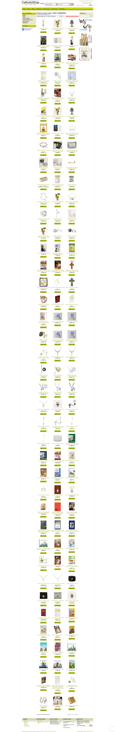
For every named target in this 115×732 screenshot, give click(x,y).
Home (24, 8)
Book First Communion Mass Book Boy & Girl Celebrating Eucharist (43, 134)
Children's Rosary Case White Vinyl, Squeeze (58, 601)
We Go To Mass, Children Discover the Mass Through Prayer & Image (43, 549)
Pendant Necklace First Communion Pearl (72, 98)
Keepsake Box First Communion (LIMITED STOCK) (43, 185)
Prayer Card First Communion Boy (43, 253)
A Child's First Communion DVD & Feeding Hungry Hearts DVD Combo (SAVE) (72, 63)
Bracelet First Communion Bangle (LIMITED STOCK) (72, 202)
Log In (92, 0)
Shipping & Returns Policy (42, 721)
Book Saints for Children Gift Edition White (57, 618)
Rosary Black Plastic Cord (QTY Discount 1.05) (72, 410)
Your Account (86, 723)
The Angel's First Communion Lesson (43, 495)
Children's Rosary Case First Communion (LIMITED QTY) (57, 151)
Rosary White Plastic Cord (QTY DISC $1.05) (43, 444)
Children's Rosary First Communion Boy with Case (43, 393)
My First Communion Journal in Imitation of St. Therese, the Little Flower (57, 531)
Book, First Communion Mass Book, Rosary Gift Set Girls (72, 340)
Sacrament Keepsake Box (58, 705)
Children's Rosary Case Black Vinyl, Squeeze (43, 601)
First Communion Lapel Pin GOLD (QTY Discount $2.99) (57, 29)
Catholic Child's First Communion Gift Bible (71, 461)
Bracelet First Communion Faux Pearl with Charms (43, 202)
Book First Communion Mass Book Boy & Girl (58, 63)
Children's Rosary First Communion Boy (43, 168)
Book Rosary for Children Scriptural (43, 653)
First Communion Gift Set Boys (58, 321)
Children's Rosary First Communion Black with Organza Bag (72, 686)
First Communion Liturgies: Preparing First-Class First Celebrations (72, 513)
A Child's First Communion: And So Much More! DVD (58, 461)
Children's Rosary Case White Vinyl (58, 444)
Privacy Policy (53, 731)
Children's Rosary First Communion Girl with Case (72, 376)
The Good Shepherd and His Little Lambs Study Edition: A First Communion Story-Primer (43, 531)
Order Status (39, 720)
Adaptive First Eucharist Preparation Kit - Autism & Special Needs (71, 566)
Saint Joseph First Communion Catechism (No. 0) (58, 478)
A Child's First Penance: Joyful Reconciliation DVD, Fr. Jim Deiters (58, 271)
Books (28, 8)
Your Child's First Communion (43, 477)
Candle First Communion (43, 28)
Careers (25, 723)
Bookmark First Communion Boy (72, 45)
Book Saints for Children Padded (72, 635)
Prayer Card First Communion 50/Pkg (58, 134)
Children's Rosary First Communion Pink (72, 219)
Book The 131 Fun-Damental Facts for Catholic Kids (57, 653)
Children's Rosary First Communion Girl (57, 81)
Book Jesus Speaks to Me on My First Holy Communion (43, 288)
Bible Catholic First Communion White (72, 305)
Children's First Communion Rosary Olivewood (43, 305)
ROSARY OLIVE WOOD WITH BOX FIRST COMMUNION (44, 513)
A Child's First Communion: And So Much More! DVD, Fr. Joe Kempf (43, 271)
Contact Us (87, 0)
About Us (25, 720)
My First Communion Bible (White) (72, 494)
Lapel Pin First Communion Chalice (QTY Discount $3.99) (43, 237)
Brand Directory (27, 726)
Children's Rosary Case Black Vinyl (72, 584)
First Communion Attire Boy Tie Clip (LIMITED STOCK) (72, 168)
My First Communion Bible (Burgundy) (58, 495)
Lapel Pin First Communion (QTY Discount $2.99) (71, 117)
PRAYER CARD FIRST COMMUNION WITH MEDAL (57, 254)
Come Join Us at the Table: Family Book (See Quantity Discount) (72, 444)
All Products (26, 725)
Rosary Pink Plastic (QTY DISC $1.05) (72, 427)
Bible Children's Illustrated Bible (72, 617)
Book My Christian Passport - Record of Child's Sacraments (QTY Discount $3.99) (58, 513)
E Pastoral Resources (28, 19)
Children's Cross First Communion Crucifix (72, 288)
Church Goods (46, 8)
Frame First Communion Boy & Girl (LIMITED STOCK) (58, 185)
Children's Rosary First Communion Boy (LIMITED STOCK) (43, 322)
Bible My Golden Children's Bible (72, 705)
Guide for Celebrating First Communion (72, 254)
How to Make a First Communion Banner (72, 478)
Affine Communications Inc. (88, 731)
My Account (81, 0)
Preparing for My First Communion (72, 548)
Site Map (25, 724)
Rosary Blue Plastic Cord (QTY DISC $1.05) (44, 427)
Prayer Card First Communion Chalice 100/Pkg (43, 566)
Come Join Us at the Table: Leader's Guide (43, 461)
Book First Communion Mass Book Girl (58, 288)
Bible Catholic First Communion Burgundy (58, 305)
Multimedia (38, 8)
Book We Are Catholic (43, 669)
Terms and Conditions (47, 731)
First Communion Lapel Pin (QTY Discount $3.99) (57, 202)
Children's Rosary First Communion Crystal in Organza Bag (43, 357)
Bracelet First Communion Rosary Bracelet (43, 151)
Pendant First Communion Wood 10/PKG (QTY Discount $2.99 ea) (71, 271)
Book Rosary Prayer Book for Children (57, 549)
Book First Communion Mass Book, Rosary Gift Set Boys (57, 340)
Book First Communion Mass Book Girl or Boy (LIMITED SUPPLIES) (43, 686)
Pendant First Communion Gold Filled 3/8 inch (43, 584)
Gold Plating (62, 8)
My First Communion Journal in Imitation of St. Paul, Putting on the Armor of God (72, 531)
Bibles (33, 8)
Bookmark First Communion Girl (43, 62)
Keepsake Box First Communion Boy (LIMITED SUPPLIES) (43, 98)
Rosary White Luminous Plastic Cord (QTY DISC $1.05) (58, 427)
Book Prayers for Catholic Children (58, 565)
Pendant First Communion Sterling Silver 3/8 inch (57, 584)
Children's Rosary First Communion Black (43, 340)
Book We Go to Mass (72, 652)
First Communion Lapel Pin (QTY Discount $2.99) (71, 29)
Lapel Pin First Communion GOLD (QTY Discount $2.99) (57, 117)
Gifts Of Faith (54, 8)
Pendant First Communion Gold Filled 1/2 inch (43, 410)
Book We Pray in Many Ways (58, 669)
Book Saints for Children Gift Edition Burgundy (43, 618)
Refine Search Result (72, 16)
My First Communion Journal (72, 669)
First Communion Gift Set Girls (72, 321)
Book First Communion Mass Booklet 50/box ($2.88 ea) (43, 81)
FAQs (38, 723)
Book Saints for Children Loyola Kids (43, 636)
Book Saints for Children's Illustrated (58, 636)
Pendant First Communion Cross (57, 356)
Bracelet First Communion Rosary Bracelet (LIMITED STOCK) (43, 46)
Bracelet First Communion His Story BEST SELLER (58, 46)
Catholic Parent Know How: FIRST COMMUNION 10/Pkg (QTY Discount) (58, 99)
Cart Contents (81, 5)
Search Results (28, 11)
